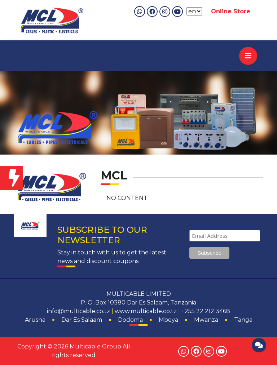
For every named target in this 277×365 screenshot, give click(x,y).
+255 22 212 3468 (205, 311)
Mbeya (168, 319)
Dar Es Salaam (81, 319)
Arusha (35, 319)
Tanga (243, 319)
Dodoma (130, 319)
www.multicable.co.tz (146, 311)
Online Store (230, 11)
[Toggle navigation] (248, 56)
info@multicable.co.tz (78, 311)
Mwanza (206, 319)
